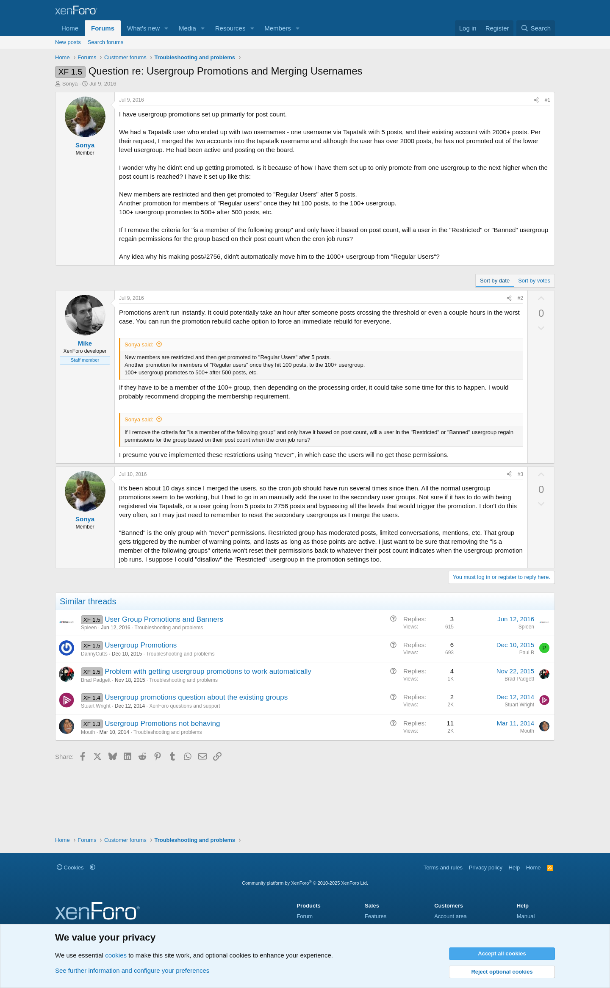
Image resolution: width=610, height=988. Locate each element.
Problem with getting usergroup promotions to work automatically (208, 671)
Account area (450, 916)
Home (69, 28)
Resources (230, 28)
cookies (116, 955)
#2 (520, 298)
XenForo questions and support (184, 706)
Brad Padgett (96, 680)
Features (375, 916)
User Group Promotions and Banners (164, 619)
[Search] (535, 28)
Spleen (89, 628)
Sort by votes (534, 280)
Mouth (88, 732)
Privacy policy (485, 867)
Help (514, 867)
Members (277, 28)
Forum (305, 916)
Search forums (106, 42)
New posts (68, 42)
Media (187, 28)
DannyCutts (94, 654)
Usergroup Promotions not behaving (162, 724)
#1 (547, 100)
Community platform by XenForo (305, 883)
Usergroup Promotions (141, 645)
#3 (520, 474)
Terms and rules (443, 867)
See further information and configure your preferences (132, 970)
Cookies (70, 867)
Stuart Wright (96, 706)
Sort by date (495, 280)
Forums (102, 28)
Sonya (70, 83)
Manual (526, 916)
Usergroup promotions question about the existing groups (196, 697)
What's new (143, 28)
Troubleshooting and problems (169, 628)
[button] (166, 28)
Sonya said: (139, 344)
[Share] (536, 100)
